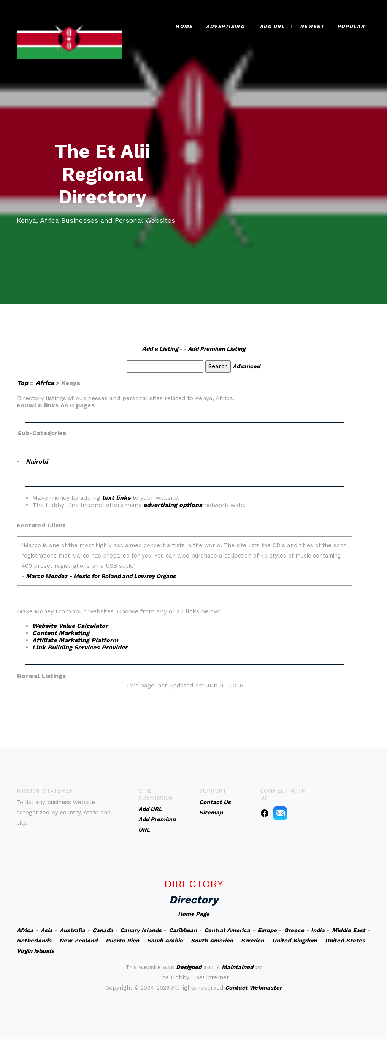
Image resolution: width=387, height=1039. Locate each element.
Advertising (225, 26)
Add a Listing (160, 348)
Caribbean (183, 930)
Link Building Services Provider (79, 647)
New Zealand (78, 940)
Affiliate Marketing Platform (75, 640)
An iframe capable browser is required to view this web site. (184, 564)
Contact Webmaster (253, 987)
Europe (267, 930)
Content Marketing (60, 633)
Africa (45, 382)
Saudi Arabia (165, 940)
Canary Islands (141, 930)
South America (212, 940)
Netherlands (34, 940)
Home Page (193, 914)
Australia (72, 930)
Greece (294, 930)
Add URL (272, 26)
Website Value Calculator (70, 625)
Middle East (348, 930)
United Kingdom (294, 940)
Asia (46, 930)
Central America (227, 930)
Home (183, 26)
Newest (312, 26)
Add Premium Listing (216, 348)
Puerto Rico (122, 940)
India (318, 930)
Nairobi (37, 461)
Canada (102, 930)
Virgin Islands (35, 950)
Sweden (252, 940)
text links (116, 497)
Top (22, 382)
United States (345, 940)
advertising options (172, 504)
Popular (351, 26)
